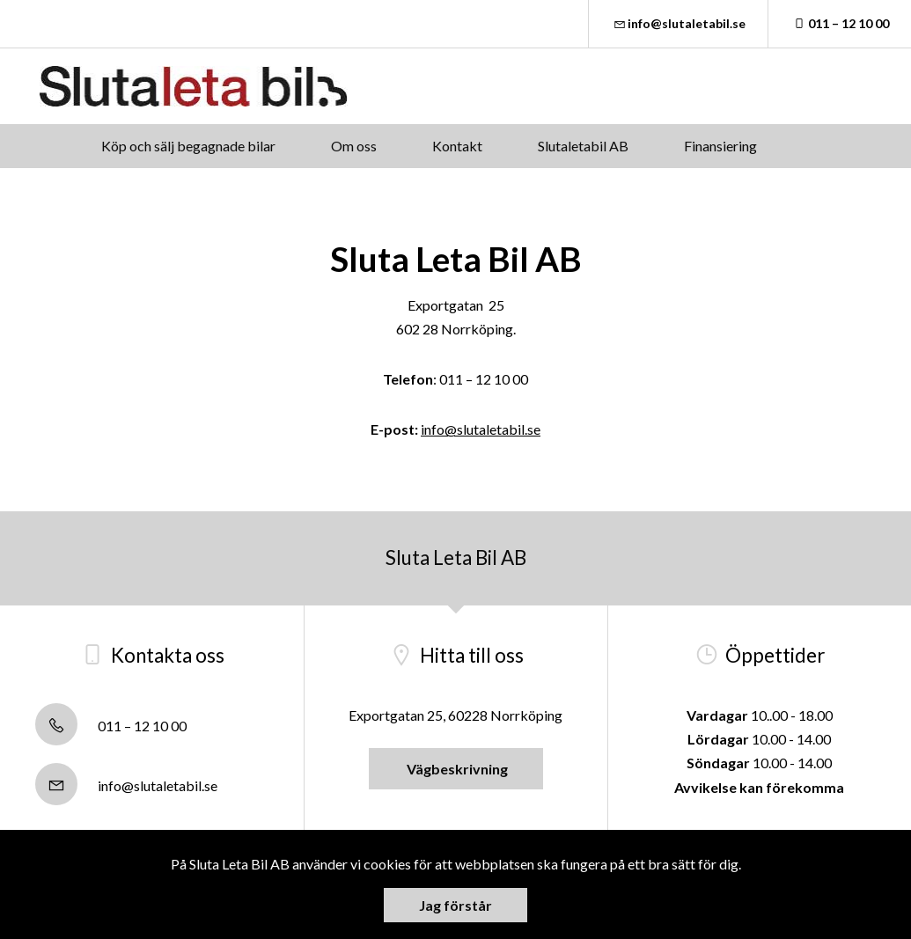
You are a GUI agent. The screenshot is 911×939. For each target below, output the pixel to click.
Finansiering (720, 145)
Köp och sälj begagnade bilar (188, 145)
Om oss (354, 145)
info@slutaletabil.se (678, 23)
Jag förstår (455, 905)
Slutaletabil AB (583, 145)
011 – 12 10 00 (839, 23)
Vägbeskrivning (456, 768)
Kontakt (457, 145)
